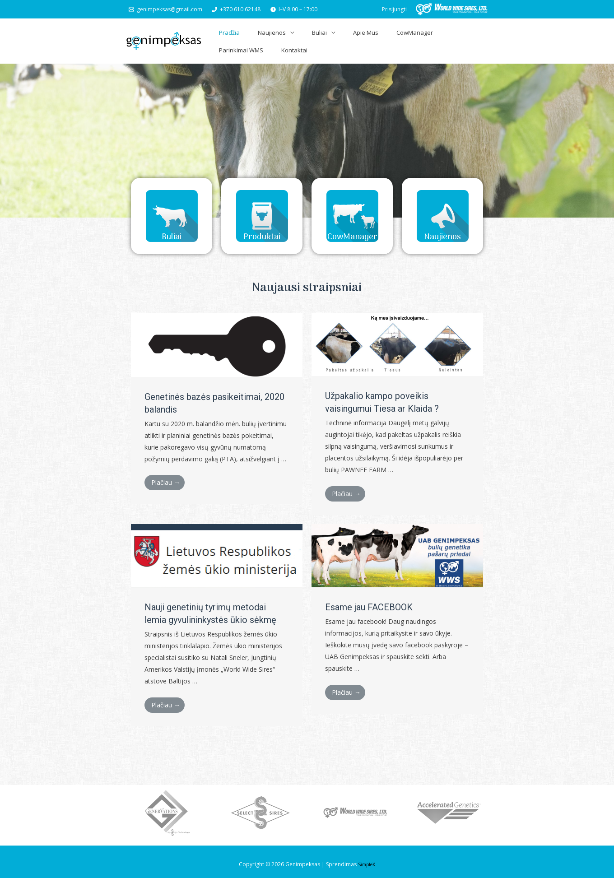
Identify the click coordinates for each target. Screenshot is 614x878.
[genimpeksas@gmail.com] (165, 9)
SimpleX (367, 859)
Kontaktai (470, 38)
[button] (172, 207)
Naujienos (260, 38)
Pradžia (227, 38)
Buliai (299, 38)
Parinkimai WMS (426, 38)
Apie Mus (336, 38)
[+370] (236, 9)
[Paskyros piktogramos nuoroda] (394, 9)
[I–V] (294, 9)
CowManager (376, 38)
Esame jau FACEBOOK (369, 602)
